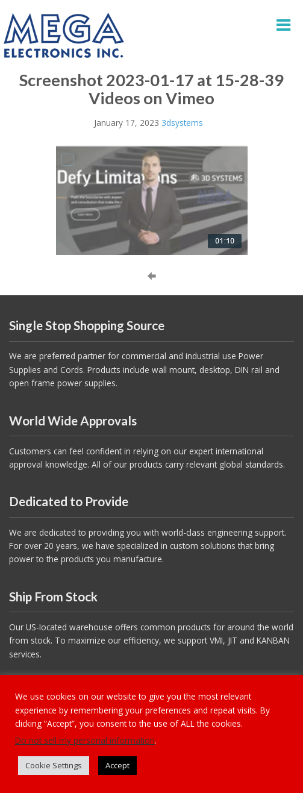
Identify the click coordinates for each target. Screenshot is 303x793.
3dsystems (182, 122)
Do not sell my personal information (85, 740)
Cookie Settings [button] (53, 765)
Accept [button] (117, 765)
